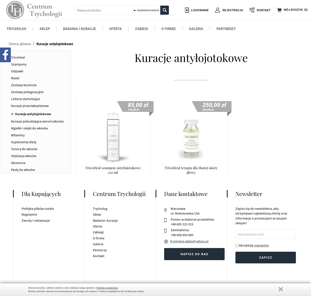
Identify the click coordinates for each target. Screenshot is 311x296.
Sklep (97, 214)
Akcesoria (18, 163)
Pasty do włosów (23, 169)
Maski (15, 78)
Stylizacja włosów (23, 156)
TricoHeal (18, 57)
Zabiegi (98, 232)
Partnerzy (100, 250)
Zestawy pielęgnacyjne (27, 92)
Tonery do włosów (24, 149)
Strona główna (20, 44)
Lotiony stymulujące (25, 99)
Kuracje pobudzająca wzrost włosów (37, 121)
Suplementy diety (23, 142)
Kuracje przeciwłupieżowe (30, 105)
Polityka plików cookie (38, 208)
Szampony (18, 64)
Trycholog (100, 208)
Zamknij (281, 289)
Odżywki (17, 71)
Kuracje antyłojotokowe (54, 44)
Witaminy (18, 135)
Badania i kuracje (105, 220)
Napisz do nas (194, 254)
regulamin (261, 245)
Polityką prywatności (107, 287)
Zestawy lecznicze (24, 85)
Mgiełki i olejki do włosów (29, 128)
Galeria (98, 244)
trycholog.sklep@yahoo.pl (189, 241)
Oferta (97, 226)
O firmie (99, 238)
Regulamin (29, 214)
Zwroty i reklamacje (36, 220)
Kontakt (98, 256)
